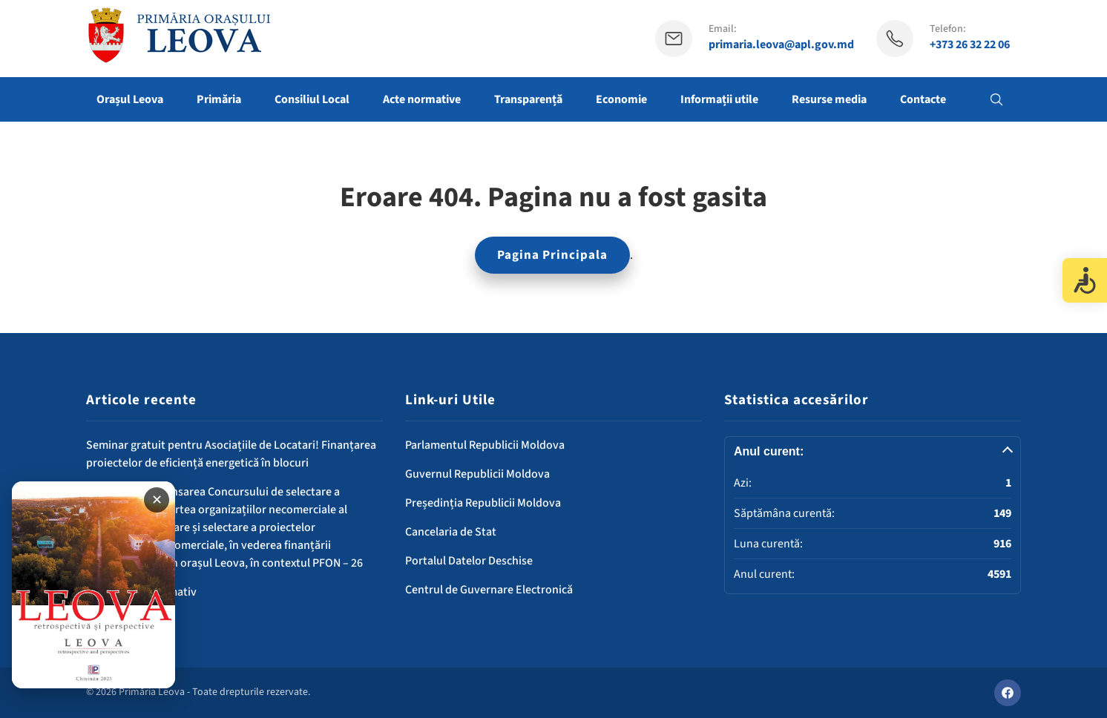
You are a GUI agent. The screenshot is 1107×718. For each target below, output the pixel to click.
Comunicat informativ (141, 592)
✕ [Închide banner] (156, 500)
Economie (621, 99)
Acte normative (422, 99)
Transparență (528, 99)
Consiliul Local (312, 99)
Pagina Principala (552, 255)
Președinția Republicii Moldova (483, 503)
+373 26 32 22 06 (970, 45)
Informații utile (719, 99)
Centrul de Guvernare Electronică (489, 590)
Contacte (923, 99)
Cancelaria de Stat (450, 532)
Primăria (219, 99)
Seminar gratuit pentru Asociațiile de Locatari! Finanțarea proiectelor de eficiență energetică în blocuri (231, 454)
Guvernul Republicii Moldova (477, 474)
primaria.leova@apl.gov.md (781, 45)
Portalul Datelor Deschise (469, 561)
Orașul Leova (129, 99)
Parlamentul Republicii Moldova (485, 445)
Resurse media (829, 99)
